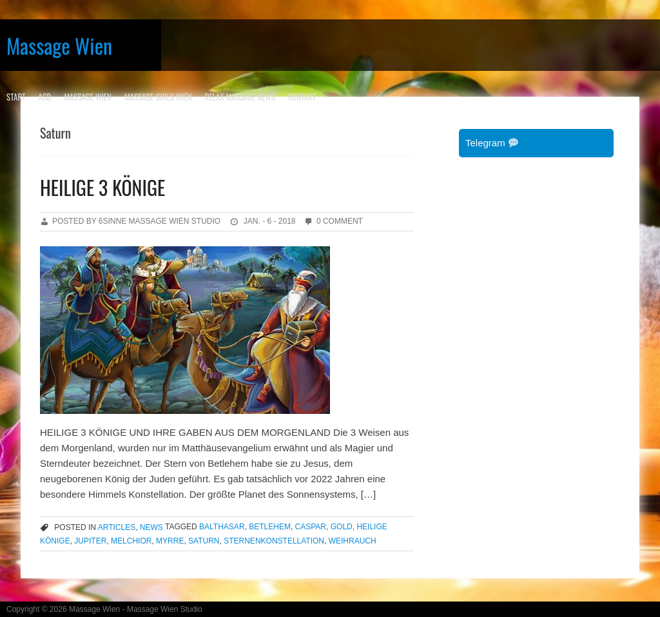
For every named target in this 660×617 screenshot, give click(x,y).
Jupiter (90, 540)
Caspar (310, 527)
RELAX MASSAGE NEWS (240, 96)
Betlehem (270, 527)
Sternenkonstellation (274, 540)
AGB (44, 96)
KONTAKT (302, 96)
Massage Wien (59, 45)
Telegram (491, 142)
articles (116, 527)
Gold (342, 527)
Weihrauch (352, 540)
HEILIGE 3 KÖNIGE (102, 187)
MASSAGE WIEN (88, 96)
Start (15, 96)
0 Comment (339, 221)
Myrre (170, 540)
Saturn (203, 540)
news (151, 527)
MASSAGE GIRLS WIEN (158, 96)
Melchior (131, 540)
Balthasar (221, 527)
